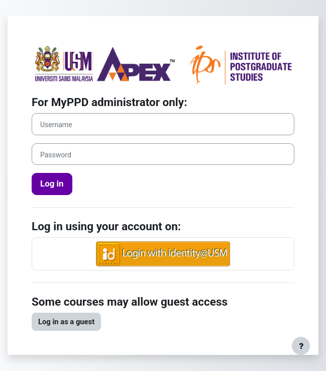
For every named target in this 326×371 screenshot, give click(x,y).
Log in (52, 183)
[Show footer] (301, 346)
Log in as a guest (66, 321)
